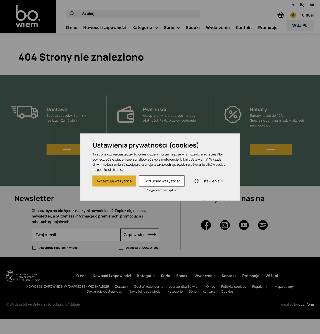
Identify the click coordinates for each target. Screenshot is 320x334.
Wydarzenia (218, 44)
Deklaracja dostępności (105, 306)
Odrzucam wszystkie (161, 181)
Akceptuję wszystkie (114, 181)
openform (306, 319)
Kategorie (142, 44)
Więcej (73, 262)
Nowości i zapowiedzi (104, 44)
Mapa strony (284, 301)
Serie (169, 44)
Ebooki (193, 44)
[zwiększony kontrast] (302, 8)
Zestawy (121, 301)
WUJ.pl (272, 290)
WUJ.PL (299, 42)
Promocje (268, 44)
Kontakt (244, 44)
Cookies (227, 306)
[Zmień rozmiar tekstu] (312, 7)
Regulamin (260, 301)
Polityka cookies (233, 301)
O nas (71, 44)
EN (292, 8)
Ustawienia (208, 180)
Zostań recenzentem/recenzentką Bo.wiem (167, 301)
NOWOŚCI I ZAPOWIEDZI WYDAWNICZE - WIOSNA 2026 (67, 301)
